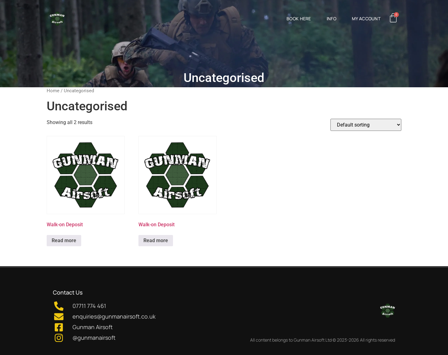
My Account (366, 19)
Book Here (299, 19)
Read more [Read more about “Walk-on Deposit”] (64, 240)
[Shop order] (365, 125)
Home (53, 91)
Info (331, 19)
